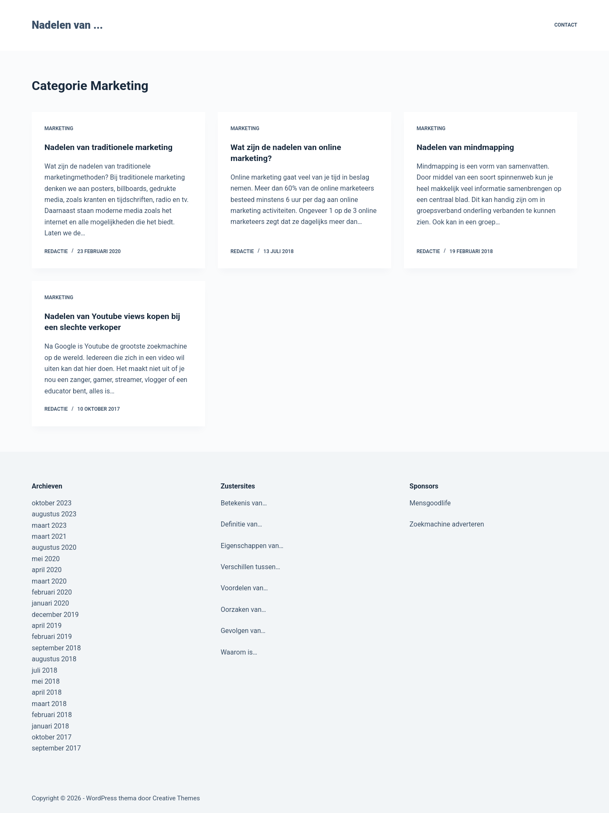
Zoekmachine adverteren (446, 524)
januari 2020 (50, 603)
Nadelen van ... (67, 25)
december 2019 (55, 615)
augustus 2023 (54, 514)
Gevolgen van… (243, 631)
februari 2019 (52, 637)
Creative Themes (176, 798)
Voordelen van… (244, 588)
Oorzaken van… (243, 610)
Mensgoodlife (429, 503)
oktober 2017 (51, 737)
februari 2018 (52, 715)
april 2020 (47, 570)
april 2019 (47, 626)
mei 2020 (46, 559)
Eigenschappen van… (252, 545)
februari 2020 (52, 592)
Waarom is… (239, 652)
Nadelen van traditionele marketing (111, 147)
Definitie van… (241, 524)
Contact (565, 25)
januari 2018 (50, 726)
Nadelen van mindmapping (467, 147)
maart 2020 (49, 581)
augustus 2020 (54, 547)
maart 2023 (49, 525)
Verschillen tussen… (250, 567)
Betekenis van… (244, 503)
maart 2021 (49, 536)
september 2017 (56, 748)
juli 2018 (44, 670)
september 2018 (56, 648)
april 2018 (47, 692)
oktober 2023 (51, 503)
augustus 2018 (54, 659)
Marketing (58, 128)
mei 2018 (46, 681)
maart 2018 (49, 704)
